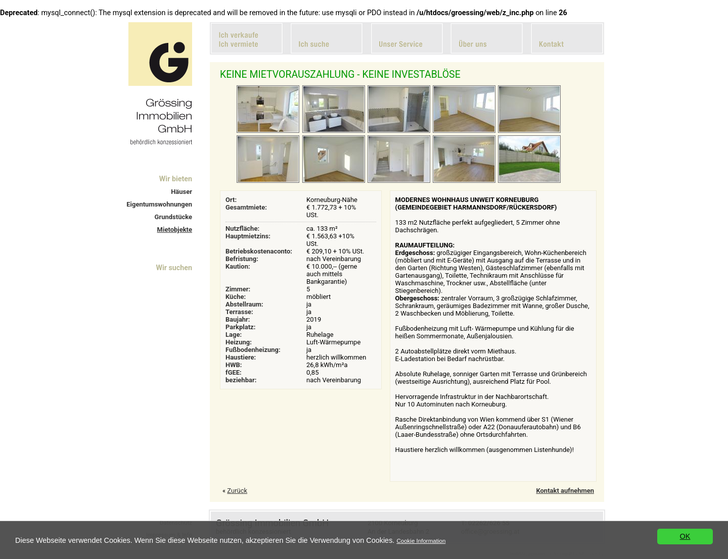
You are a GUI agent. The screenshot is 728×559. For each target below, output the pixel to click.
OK (685, 536)
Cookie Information (420, 541)
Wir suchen (174, 268)
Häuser (181, 191)
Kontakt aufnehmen (565, 490)
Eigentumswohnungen (159, 204)
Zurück (237, 490)
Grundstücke (173, 217)
